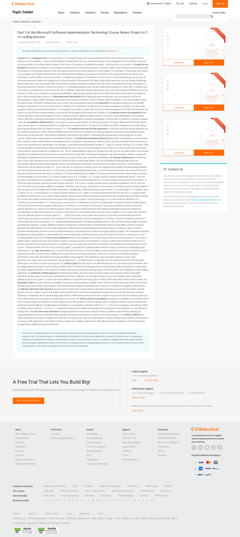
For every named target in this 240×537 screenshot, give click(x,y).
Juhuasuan (60, 518)
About (61, 12)
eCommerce (133, 486)
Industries (89, 495)
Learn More (179, 62)
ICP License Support (96, 446)
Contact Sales (218, 12)
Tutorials (144, 495)
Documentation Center (168, 434)
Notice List (85, 513)
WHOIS (161, 451)
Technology (92, 434)
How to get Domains (95, 491)
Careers (16, 513)
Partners (137, 12)
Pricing (104, 12)
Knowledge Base (94, 438)
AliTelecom (126, 518)
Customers (20, 446)
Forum (125, 455)
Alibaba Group (19, 518)
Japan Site (48, 491)
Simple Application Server (63, 438)
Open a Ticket (138, 397)
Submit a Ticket (129, 438)
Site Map (162, 455)
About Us (32, 513)
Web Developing (125, 495)
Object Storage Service (110, 486)
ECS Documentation (69, 491)
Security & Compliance (168, 442)
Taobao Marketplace (37, 518)
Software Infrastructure (123, 491)
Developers (106, 495)
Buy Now (209, 62)
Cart (180, 3)
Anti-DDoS (88, 486)
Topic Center (49, 495)
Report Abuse (128, 446)
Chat (134, 380)
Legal (69, 513)
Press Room (163, 446)
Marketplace (120, 12)
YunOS (117, 518)
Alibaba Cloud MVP (167, 438)
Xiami (158, 518)
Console (193, 3)
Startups (19, 455)
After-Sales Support (131, 442)
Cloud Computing (70, 495)
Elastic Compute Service (54, 486)
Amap (135, 518)
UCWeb (142, 518)
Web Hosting (152, 486)
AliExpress (72, 518)
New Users (166, 491)
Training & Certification (97, 464)
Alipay (174, 518)
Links (100, 513)
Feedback (126, 451)
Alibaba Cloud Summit (25, 464)
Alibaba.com (84, 518)
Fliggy (109, 518)
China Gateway (94, 442)
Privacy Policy (51, 513)
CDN (75, 486)
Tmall (50, 518)
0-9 (152, 500)
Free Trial (55, 434)
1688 (93, 518)
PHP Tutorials (160, 495)
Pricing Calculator (130, 459)
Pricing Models (22, 438)
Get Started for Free (28, 400)
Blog (89, 455)
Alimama (101, 518)
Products (75, 12)
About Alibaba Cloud (25, 434)
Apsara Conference (24, 459)
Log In (205, 3)
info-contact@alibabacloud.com (201, 200)
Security (168, 486)
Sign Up (220, 3)
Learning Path (147, 491)
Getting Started (94, 451)
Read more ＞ (113, 51)
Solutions (90, 12)
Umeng (151, 518)
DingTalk (166, 518)
